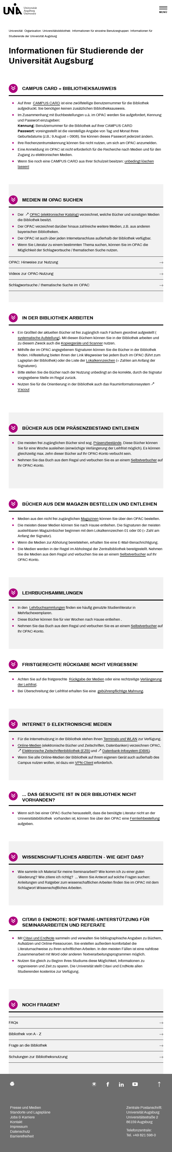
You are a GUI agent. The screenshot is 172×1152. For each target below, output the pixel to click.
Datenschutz (20, 1131)
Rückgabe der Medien (86, 679)
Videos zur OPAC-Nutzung (31, 273)
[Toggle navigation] (163, 9)
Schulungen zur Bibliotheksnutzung (38, 1057)
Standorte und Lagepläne (30, 1112)
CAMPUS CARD (46, 103)
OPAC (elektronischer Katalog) (54, 214)
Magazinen (90, 519)
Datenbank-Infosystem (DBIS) (126, 751)
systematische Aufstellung (38, 338)
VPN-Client (84, 763)
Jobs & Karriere (22, 1117)
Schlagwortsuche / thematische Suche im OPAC (49, 285)
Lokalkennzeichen (100, 360)
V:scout (23, 389)
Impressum (19, 1126)
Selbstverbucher (144, 460)
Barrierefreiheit (22, 1136)
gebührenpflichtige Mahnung (120, 691)
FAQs (13, 1022)
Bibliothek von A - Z (25, 1034)
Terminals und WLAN (120, 739)
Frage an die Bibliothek (28, 1045)
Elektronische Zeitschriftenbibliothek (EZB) (56, 751)
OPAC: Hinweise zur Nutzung (33, 262)
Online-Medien (29, 745)
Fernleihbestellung (145, 818)
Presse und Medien (25, 1107)
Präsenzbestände (107, 443)
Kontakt (16, 1122)
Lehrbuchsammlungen (47, 607)
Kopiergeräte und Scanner (82, 343)
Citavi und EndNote (38, 938)
